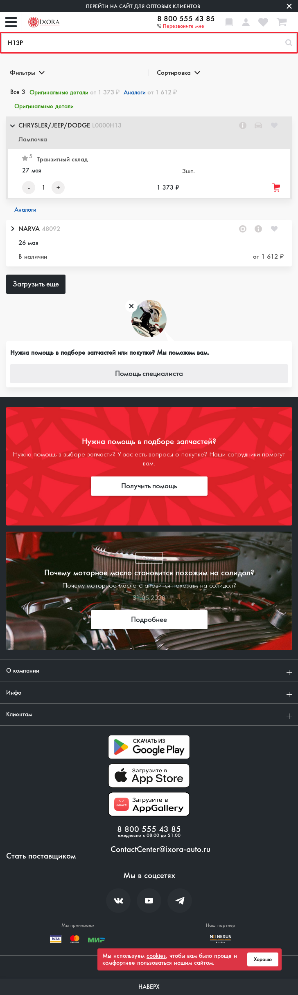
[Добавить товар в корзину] (276, 187)
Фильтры (26, 72)
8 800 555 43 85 (186, 19)
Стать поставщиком (41, 856)
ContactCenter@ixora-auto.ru (160, 849)
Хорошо (263, 959)
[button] (149, 132)
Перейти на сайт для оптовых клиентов (143, 6)
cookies (156, 956)
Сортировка (178, 72)
